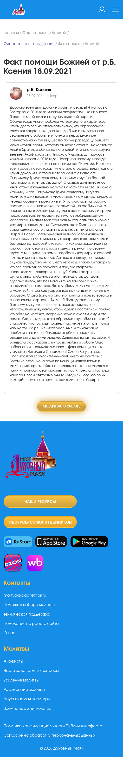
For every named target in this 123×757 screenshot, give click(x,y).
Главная (11, 33)
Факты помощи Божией (44, 33)
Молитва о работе (61, 406)
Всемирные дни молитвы (28, 708)
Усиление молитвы (21, 680)
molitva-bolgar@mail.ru (25, 595)
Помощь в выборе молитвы (29, 605)
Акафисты (13, 661)
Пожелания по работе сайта (31, 624)
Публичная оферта (84, 726)
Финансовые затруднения (29, 44)
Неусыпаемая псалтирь (27, 699)
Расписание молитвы (24, 690)
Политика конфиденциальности (34, 726)
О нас (9, 633)
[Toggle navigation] (115, 10)
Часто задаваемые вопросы (31, 671)
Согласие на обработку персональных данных (49, 735)
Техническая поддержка (27, 614)
